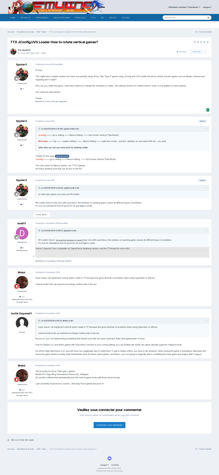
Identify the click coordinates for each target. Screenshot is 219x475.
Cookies (115, 465)
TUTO (93, 17)
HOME (12, 17)
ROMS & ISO (80, 17)
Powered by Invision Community (109, 471)
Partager (181, 51)
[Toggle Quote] (39, 129)
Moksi (21, 272)
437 (22, 297)
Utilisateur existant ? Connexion (184, 7)
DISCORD (126, 17)
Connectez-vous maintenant (109, 425)
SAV (102, 17)
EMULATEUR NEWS (62, 17)
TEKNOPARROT (42, 17)
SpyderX (26, 50)
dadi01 (21, 223)
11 (22, 89)
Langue (207, 7)
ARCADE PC (25, 17)
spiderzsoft (69, 129)
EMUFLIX (113, 17)
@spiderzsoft (62, 156)
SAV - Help (41, 53)
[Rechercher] (178, 17)
